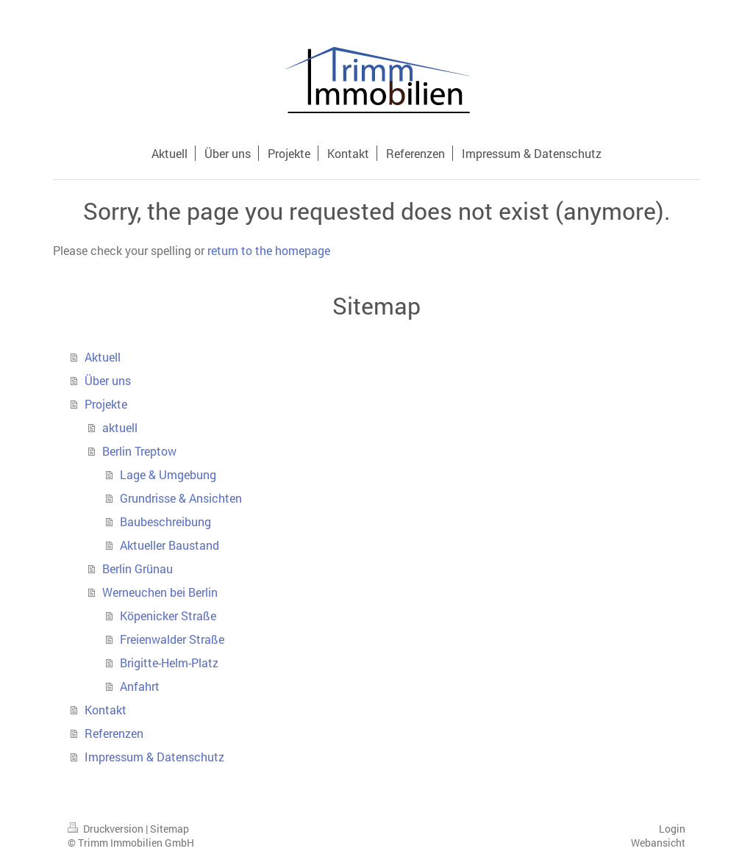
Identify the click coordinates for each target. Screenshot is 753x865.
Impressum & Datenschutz (154, 756)
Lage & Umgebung (168, 474)
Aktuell (103, 357)
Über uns (108, 380)
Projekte (106, 404)
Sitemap (169, 829)
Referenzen (114, 733)
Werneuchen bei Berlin (160, 592)
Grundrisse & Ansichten (181, 498)
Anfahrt (140, 686)
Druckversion (107, 829)
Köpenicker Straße (168, 615)
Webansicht (658, 843)
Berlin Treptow (139, 451)
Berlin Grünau (137, 568)
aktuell (120, 427)
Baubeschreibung (165, 521)
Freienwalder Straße (172, 639)
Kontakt (105, 709)
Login (672, 829)
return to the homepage (268, 250)
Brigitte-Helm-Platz (169, 662)
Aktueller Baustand (169, 545)
